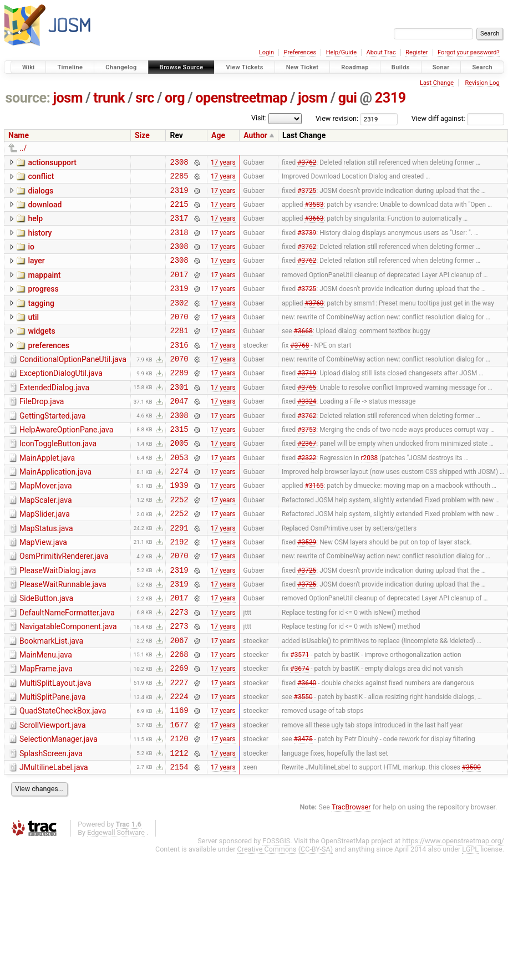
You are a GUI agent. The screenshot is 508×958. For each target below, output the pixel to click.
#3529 (306, 588)
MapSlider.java (44, 555)
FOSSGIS (276, 914)
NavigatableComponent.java (68, 681)
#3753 (306, 462)
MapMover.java (45, 523)
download (45, 209)
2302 (179, 320)
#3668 (303, 352)
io (31, 256)
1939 (179, 524)
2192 (179, 588)
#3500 (471, 839)
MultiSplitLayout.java (55, 744)
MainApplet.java (47, 492)
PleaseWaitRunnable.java (62, 634)
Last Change (437, 82)
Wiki (28, 67)
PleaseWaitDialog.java (57, 618)
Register (416, 52)
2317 (179, 226)
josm (68, 98)
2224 (179, 761)
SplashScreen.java (51, 823)
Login (266, 52)
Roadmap (355, 67)
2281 (179, 351)
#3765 (306, 415)
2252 (179, 541)
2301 (179, 415)
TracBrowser (351, 880)
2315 (179, 462)
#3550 (303, 761)
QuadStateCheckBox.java (62, 775)
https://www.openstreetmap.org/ (453, 914)
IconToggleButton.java (57, 476)
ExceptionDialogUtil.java (61, 398)
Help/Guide (341, 52)
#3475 (303, 808)
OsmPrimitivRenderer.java (63, 602)
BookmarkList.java (51, 697)
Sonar (441, 67)
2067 (179, 698)
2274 (179, 509)
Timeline (70, 67)
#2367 (306, 478)
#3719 (306, 399)
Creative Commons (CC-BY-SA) (285, 922)
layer (36, 272)
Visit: (259, 118)
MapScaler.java (45, 540)
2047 (179, 430)
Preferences (299, 52)
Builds (401, 67)
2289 (179, 399)
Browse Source (182, 67)
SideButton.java (46, 649)
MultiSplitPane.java (52, 760)
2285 (179, 179)
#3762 (306, 163)
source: (28, 98)
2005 (179, 477)
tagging (41, 319)
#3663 (313, 226)
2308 (179, 163)
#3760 (313, 320)
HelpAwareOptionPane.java (66, 461)
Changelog (120, 67)
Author (255, 135)
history (40, 241)
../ (23, 148)
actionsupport (52, 162)
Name (18, 135)
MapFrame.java (46, 728)
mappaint (44, 288)
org (175, 98)
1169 (179, 776)
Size (142, 135)
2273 (179, 666)
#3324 (306, 431)
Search (482, 67)
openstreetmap (241, 98)
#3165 (313, 525)
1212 (179, 824)
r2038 (369, 493)
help (35, 225)
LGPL (470, 922)
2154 (179, 839)
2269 (179, 729)
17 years (223, 163)
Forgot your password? (469, 52)
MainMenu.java (45, 713)
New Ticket (302, 67)
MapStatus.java (46, 571)
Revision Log (482, 82)
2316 (179, 368)
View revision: (337, 118)
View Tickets (244, 67)
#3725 (306, 194)
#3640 (306, 745)
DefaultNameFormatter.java (67, 665)
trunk (109, 98)
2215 (179, 210)
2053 (179, 493)
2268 (179, 714)
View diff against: (458, 118)
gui (347, 98)
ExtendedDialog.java (54, 414)
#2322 (306, 493)
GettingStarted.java (52, 445)
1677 (179, 792)
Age (218, 135)
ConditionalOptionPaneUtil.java (72, 382)
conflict (41, 178)
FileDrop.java (41, 429)
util (33, 335)
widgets (41, 350)
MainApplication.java (55, 508)
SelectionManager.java (58, 807)
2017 (179, 289)
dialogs (40, 194)
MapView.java (43, 587)
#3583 (313, 210)
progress (43, 303)
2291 (179, 572)
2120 (179, 808)
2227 (179, 745)
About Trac (381, 52)
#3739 (306, 242)
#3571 (299, 713)
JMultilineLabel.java (53, 838)
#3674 (299, 729)
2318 (179, 242)
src (144, 98)
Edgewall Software (116, 905)
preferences (48, 367)
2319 (390, 98)
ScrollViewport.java (52, 791)
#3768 (299, 367)
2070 (179, 336)
